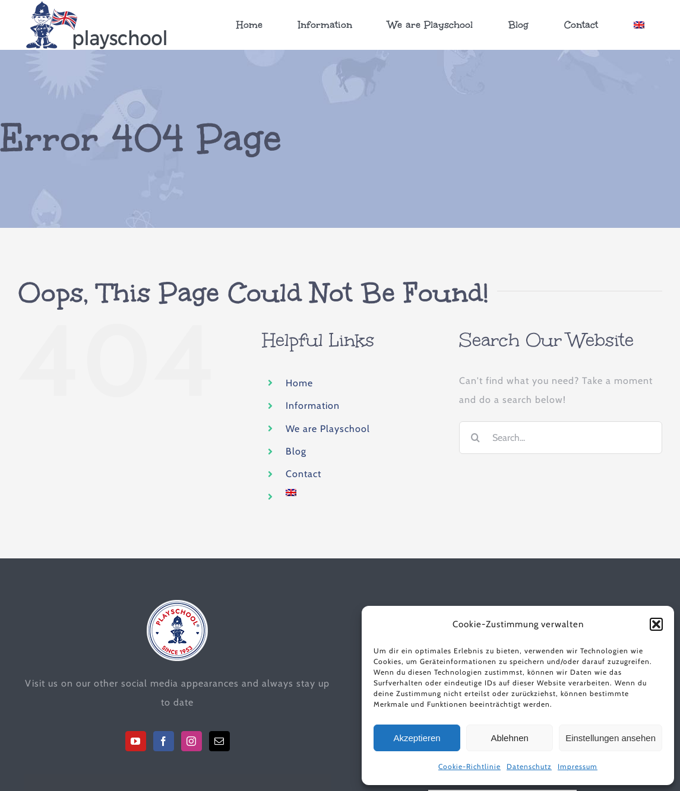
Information (313, 405)
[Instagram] (191, 741)
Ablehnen (509, 738)
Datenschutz (529, 766)
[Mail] (219, 741)
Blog (296, 451)
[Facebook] (163, 741)
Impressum (577, 766)
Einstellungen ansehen (610, 738)
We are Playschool (328, 428)
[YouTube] (135, 741)
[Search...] (560, 437)
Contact (303, 473)
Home (299, 382)
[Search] (475, 437)
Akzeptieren (416, 738)
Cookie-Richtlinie (469, 766)
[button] (656, 624)
